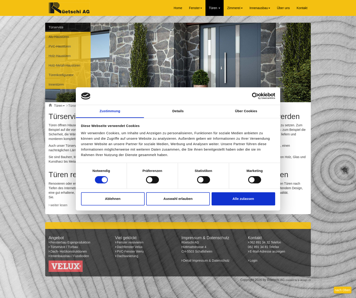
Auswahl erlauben (178, 199)
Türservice (56, 27)
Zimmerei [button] (234, 8)
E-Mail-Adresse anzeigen (267, 251)
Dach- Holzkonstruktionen (68, 251)
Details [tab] (178, 111)
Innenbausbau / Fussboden (69, 256)
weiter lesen (58, 205)
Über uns (283, 8)
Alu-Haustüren (59, 37)
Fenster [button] (195, 8)
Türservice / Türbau (64, 247)
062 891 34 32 (260, 242)
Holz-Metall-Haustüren (64, 65)
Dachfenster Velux (130, 247)
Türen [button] (214, 8)
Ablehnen (112, 199)
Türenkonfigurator (61, 75)
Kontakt (302, 8)
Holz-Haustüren (60, 56)
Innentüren (56, 84)
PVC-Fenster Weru (130, 251)
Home (178, 8)
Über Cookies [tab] (246, 111)
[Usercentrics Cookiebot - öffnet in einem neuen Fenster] (255, 96)
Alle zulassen (243, 199)
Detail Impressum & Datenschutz (206, 260)
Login (254, 260)
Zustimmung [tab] (110, 111)
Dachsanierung (127, 256)
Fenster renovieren (130, 242)
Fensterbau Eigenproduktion (70, 242)
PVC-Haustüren (60, 46)
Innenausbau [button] (260, 8)
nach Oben (343, 290)
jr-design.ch (304, 280)
